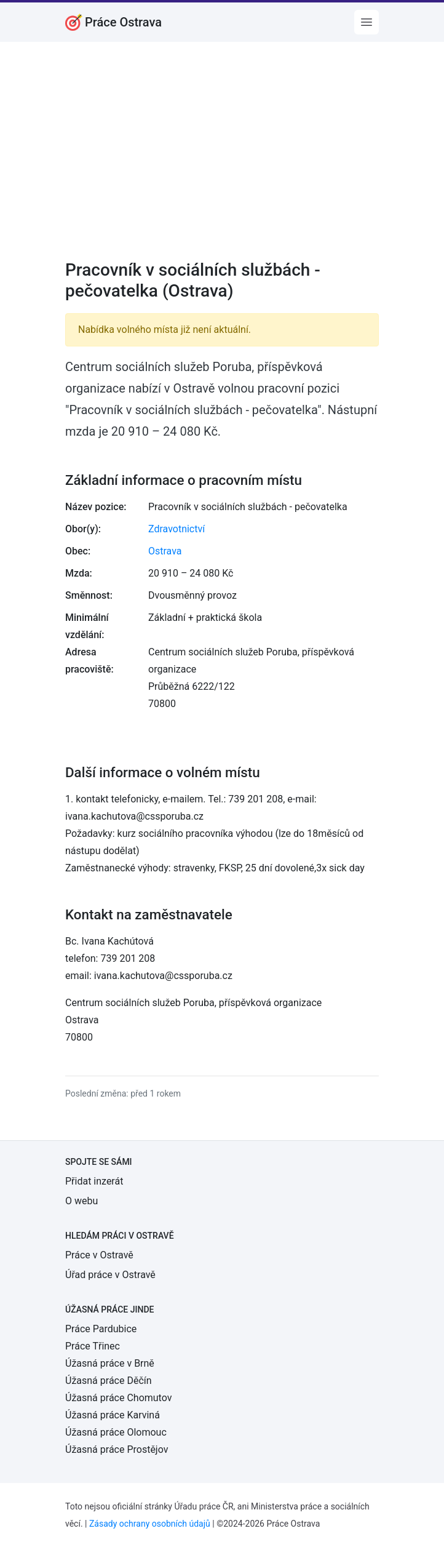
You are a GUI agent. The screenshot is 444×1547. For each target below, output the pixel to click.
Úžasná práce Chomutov (118, 1398)
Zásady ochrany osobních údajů (149, 1524)
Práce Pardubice (101, 1329)
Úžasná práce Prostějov (116, 1449)
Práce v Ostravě (99, 1255)
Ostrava (165, 551)
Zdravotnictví (176, 529)
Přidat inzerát (94, 1181)
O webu (81, 1201)
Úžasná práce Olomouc (116, 1432)
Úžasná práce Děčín (108, 1380)
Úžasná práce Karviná (112, 1415)
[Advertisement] (222, 159)
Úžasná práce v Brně (109, 1363)
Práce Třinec (92, 1346)
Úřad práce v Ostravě (110, 1275)
